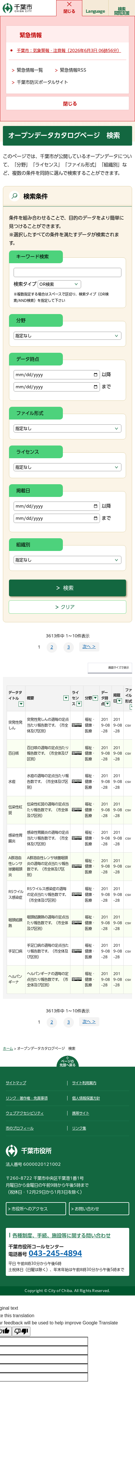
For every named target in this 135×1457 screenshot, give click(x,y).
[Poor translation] (21, 1331)
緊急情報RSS (73, 70)
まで (62, 386)
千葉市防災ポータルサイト (42, 82)
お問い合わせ (87, 1209)
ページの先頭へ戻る (68, 1063)
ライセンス (27, 452)
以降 (62, 374)
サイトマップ (16, 1083)
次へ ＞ (89, 647)
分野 (20, 320)
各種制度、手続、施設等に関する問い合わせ (61, 1235)
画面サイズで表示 (118, 667)
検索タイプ (25, 284)
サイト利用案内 (84, 1083)
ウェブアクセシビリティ (25, 1113)
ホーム (8, 1048)
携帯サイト (80, 1113)
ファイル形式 (29, 413)
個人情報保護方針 (86, 1098)
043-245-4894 (55, 1253)
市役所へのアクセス (30, 1209)
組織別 (23, 544)
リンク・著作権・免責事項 (27, 1098)
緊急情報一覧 (30, 70)
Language (95, 11)
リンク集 (79, 1128)
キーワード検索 (32, 256)
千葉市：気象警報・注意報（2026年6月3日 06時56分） (69, 51)
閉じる (69, 11)
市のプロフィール (20, 1128)
